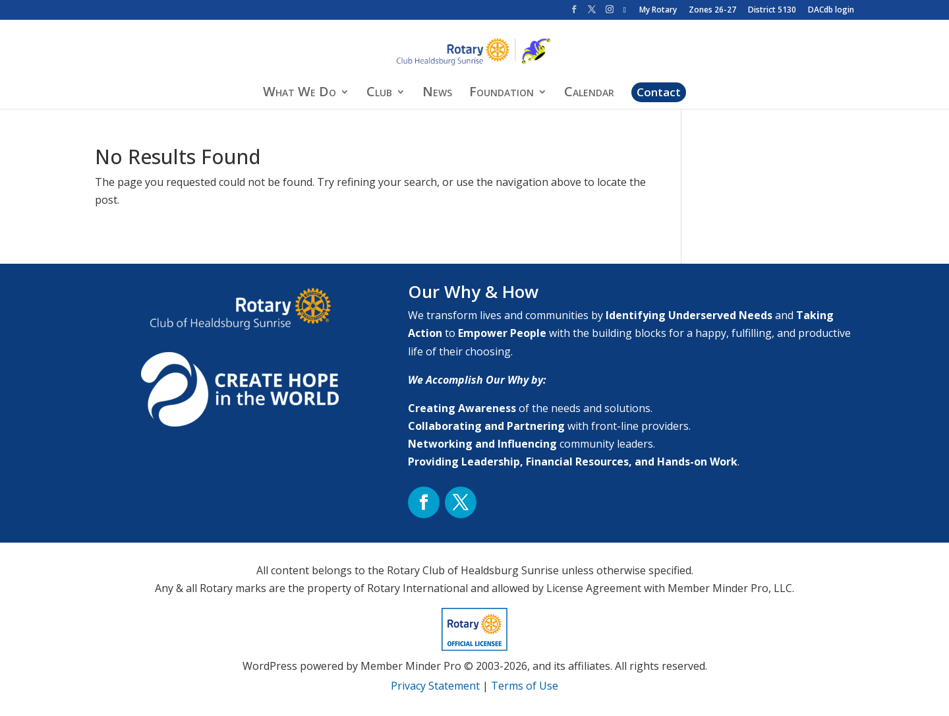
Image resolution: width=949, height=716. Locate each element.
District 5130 (772, 10)
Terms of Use (524, 685)
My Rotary (658, 10)
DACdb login (831, 10)
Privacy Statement (435, 685)
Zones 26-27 (712, 10)
